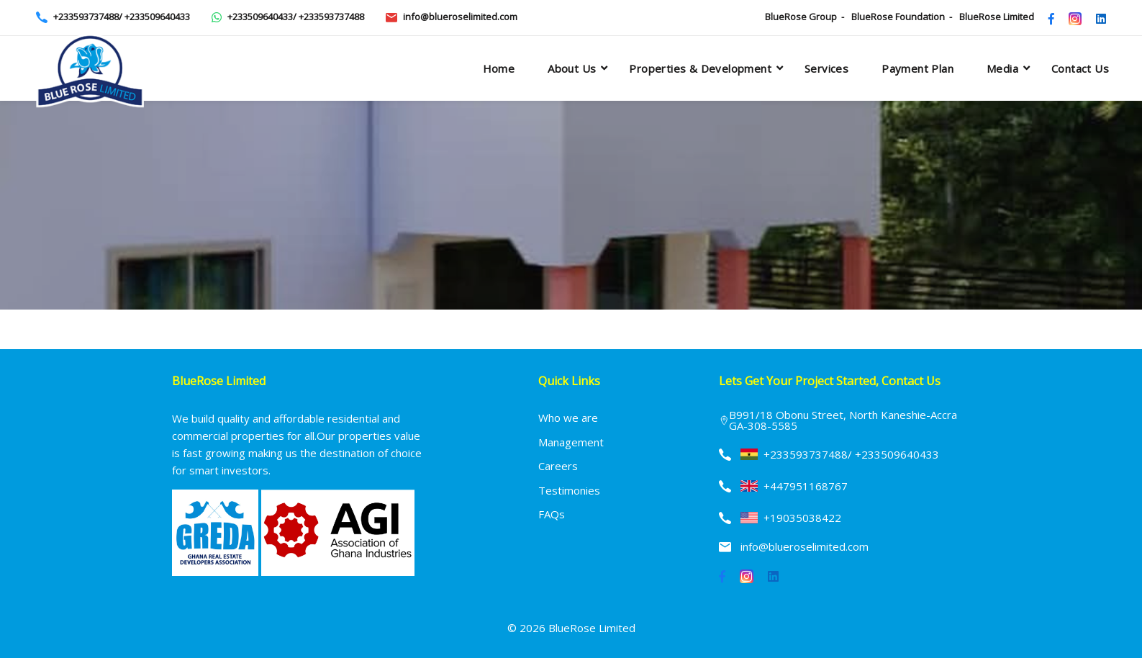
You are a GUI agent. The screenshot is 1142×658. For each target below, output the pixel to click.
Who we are (568, 417)
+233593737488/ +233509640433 (121, 16)
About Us (572, 68)
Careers (558, 466)
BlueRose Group (801, 16)
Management (571, 442)
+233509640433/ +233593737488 (295, 16)
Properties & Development (700, 68)
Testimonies (569, 490)
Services (826, 68)
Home (499, 68)
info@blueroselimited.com (460, 16)
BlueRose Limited (996, 16)
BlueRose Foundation (898, 16)
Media (1002, 68)
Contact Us (1080, 68)
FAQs (551, 514)
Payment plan (917, 68)
